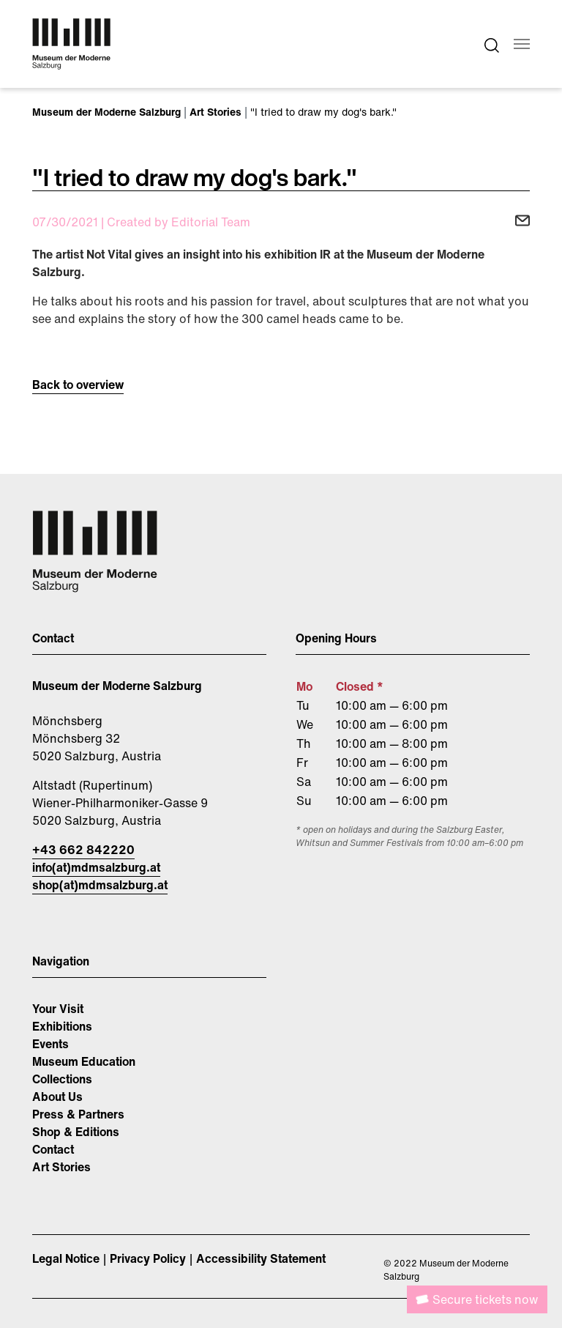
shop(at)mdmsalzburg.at (100, 885)
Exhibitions (62, 1026)
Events (50, 1044)
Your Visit (57, 1008)
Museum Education (83, 1061)
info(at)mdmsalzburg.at (96, 867)
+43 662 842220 (83, 849)
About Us (57, 1096)
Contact (53, 1149)
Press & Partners (78, 1114)
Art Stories (61, 1167)
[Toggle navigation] (522, 43)
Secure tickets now (485, 1299)
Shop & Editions (75, 1131)
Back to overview (78, 384)
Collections (62, 1079)
